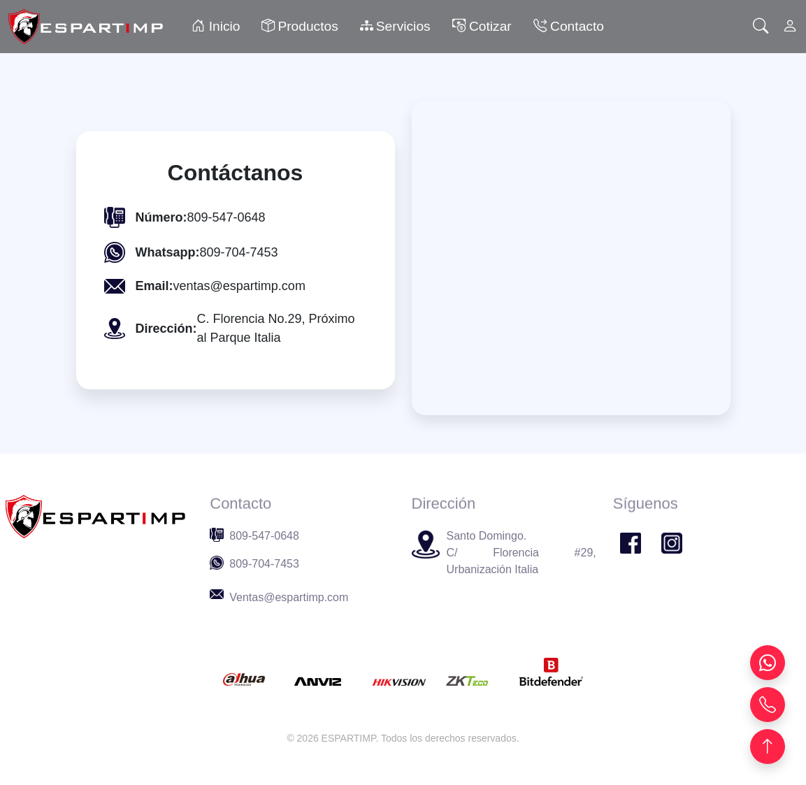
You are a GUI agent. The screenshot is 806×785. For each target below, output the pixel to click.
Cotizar (482, 26)
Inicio (216, 26)
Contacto (568, 26)
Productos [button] (299, 27)
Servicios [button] (395, 27)
